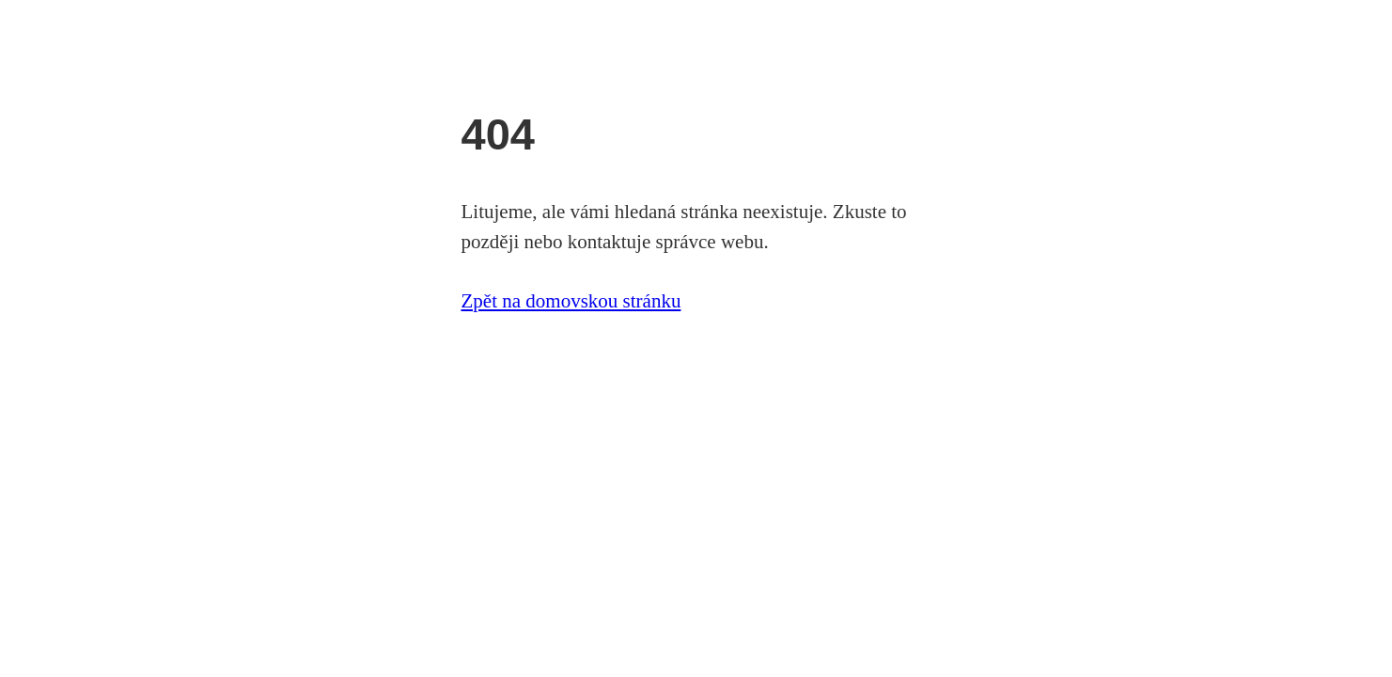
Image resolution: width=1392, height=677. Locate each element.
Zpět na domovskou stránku (571, 301)
